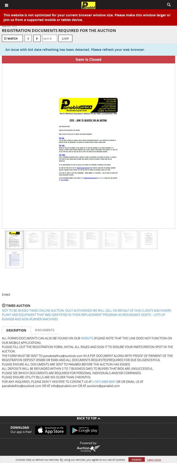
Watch (12, 39)
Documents (44, 330)
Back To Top (88, 418)
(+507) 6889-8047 (104, 382)
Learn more (154, 459)
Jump (65, 38)
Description (16, 330)
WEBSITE (87, 338)
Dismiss (137, 459)
